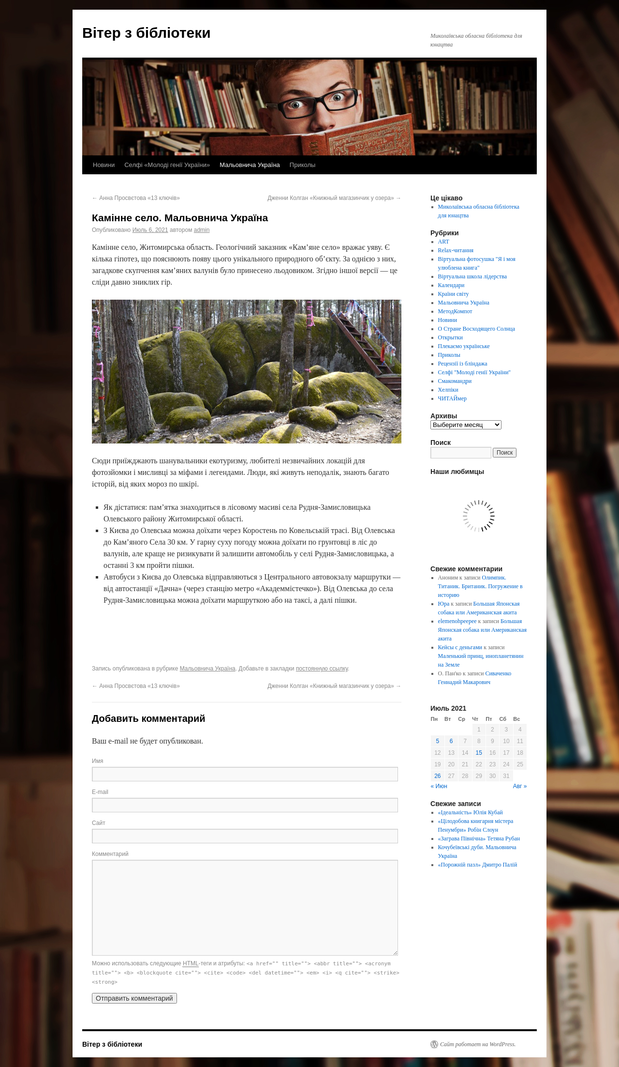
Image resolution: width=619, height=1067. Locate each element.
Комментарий (110, 854)
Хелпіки (448, 389)
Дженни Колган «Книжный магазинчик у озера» (334, 198)
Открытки (450, 337)
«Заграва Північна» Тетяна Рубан (479, 838)
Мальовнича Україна (250, 164)
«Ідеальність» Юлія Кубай (470, 812)
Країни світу (453, 293)
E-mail (100, 792)
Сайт (98, 823)
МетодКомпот (455, 311)
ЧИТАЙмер (452, 398)
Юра (444, 603)
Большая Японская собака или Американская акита (482, 630)
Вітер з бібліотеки (146, 33)
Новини (104, 164)
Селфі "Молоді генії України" (474, 372)
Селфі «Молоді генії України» (167, 164)
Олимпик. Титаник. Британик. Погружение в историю (480, 586)
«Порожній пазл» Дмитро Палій (477, 864)
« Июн (439, 786)
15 (479, 752)
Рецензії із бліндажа (462, 363)
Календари (451, 285)
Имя (97, 761)
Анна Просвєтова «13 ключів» (136, 198)
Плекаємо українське (464, 346)
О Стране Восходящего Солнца (476, 328)
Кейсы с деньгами (460, 647)
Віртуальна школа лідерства (472, 276)
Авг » (520, 786)
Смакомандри (455, 381)
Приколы (303, 164)
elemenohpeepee (457, 621)
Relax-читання (456, 250)
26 (437, 776)
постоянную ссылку (322, 668)
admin (202, 230)
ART (443, 241)
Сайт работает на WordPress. (478, 1044)
